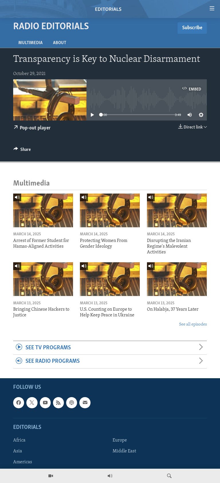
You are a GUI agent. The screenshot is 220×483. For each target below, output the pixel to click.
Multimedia (30, 43)
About (59, 43)
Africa (19, 440)
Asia (17, 451)
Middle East (124, 451)
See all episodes (193, 324)
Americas (22, 462)
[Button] (22, 150)
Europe (120, 440)
